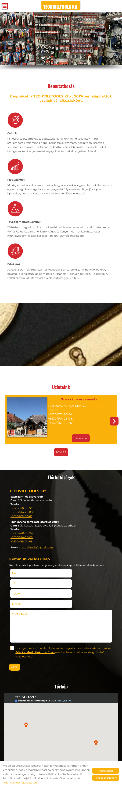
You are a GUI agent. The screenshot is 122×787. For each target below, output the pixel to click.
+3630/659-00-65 (21, 514)
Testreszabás (105, 770)
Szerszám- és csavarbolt (78, 398)
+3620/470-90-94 (21, 506)
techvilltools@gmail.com (37, 545)
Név (21, 570)
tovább (61, 450)
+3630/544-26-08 (21, 510)
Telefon (23, 581)
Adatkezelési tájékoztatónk (20, 782)
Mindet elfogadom (105, 777)
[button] (114, 420)
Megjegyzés (21, 590)
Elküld (16, 644)
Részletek (78, 436)
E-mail (73, 581)
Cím (66, 570)
